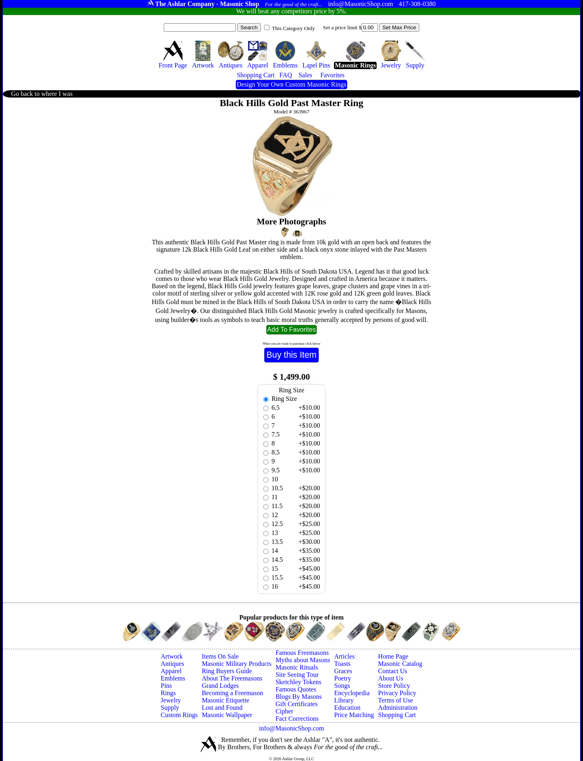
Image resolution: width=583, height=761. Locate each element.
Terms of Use (395, 700)
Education (347, 707)
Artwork (171, 656)
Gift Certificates (296, 703)
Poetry (342, 678)
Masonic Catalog (400, 663)
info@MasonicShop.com (291, 728)
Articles (344, 656)
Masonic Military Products (237, 663)
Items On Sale (220, 656)
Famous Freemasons (302, 652)
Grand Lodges (220, 685)
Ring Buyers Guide (227, 671)
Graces (343, 671)
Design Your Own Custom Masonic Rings (291, 84)
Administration (398, 707)
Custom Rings (178, 714)
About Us (390, 678)
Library (343, 700)
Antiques (172, 663)
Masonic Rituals (296, 667)
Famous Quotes (295, 689)
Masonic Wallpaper (227, 714)
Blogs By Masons (298, 696)
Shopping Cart (397, 714)
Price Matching (354, 714)
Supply (169, 707)
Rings (168, 692)
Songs (342, 685)
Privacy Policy (397, 692)
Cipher (284, 711)
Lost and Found (222, 707)
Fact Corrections (297, 718)
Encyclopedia (351, 692)
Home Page (393, 656)
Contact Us (392, 671)
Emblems (172, 678)
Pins (166, 685)
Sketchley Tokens (298, 681)
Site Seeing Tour (297, 674)
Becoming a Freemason (232, 692)
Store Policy (394, 685)
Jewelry (170, 700)
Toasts (342, 663)
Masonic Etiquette (225, 700)
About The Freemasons (232, 678)
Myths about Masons (302, 660)
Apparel (171, 671)
